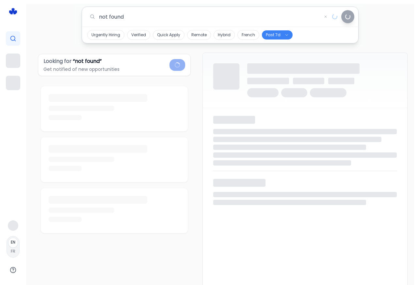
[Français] (13, 247)
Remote (199, 35)
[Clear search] (325, 16)
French (248, 35)
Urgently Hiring (105, 35)
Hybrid (224, 35)
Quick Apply (168, 35)
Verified (138, 35)
